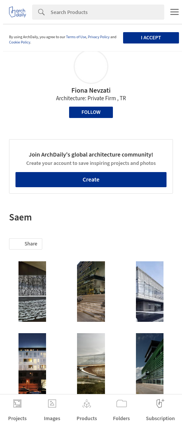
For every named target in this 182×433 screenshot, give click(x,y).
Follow (91, 112)
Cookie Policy (19, 42)
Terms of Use (76, 37)
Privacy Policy (99, 37)
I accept (151, 38)
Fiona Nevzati (91, 90)
